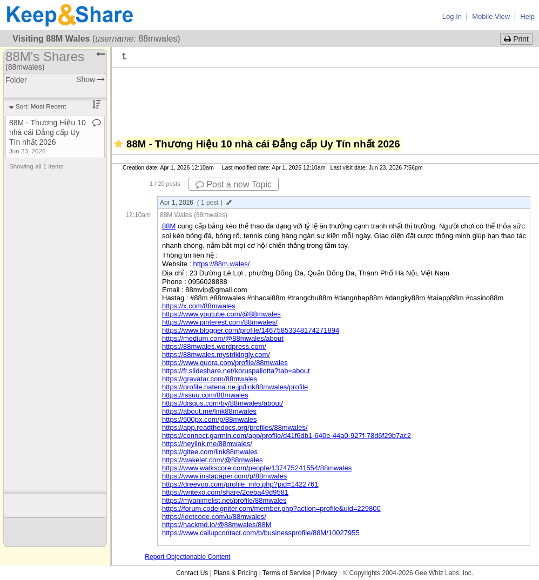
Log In (452, 16)
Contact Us (192, 573)
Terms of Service (286, 573)
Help (527, 16)
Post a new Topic (234, 184)
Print (516, 39)
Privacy (326, 573)
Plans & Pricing (235, 573)
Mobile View (491, 16)
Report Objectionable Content (187, 557)
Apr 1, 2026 (196, 202)
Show (90, 79)
